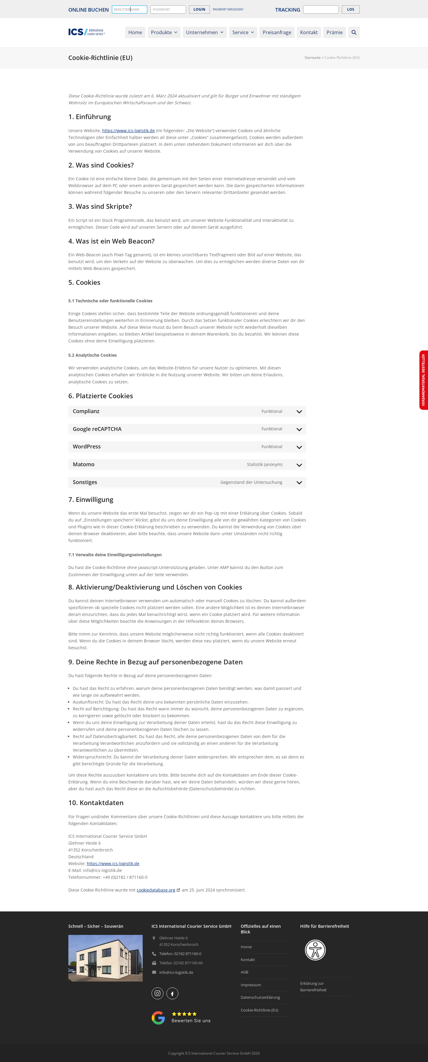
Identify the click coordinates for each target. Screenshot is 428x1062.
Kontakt (248, 959)
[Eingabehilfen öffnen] (315, 950)
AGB (244, 972)
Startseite (313, 57)
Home (246, 946)
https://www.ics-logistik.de (128, 130)
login (199, 9)
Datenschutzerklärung (260, 997)
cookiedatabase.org (156, 890)
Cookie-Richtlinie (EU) (259, 1010)
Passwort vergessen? (228, 9)
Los (350, 9)
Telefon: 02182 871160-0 (180, 953)
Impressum (251, 984)
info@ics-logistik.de (176, 972)
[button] (354, 32)
